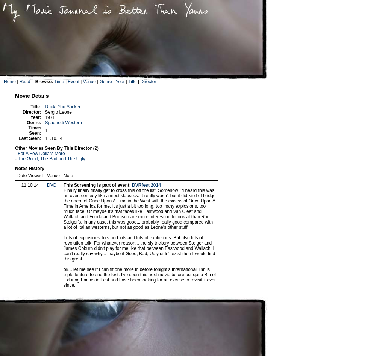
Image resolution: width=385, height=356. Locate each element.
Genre (106, 81)
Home (10, 81)
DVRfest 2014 (146, 185)
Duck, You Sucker (63, 107)
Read (25, 81)
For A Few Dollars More (41, 153)
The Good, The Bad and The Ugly (51, 158)
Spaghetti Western (63, 122)
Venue (89, 81)
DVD (51, 185)
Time (59, 81)
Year (120, 81)
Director (148, 81)
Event (73, 81)
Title (132, 81)
